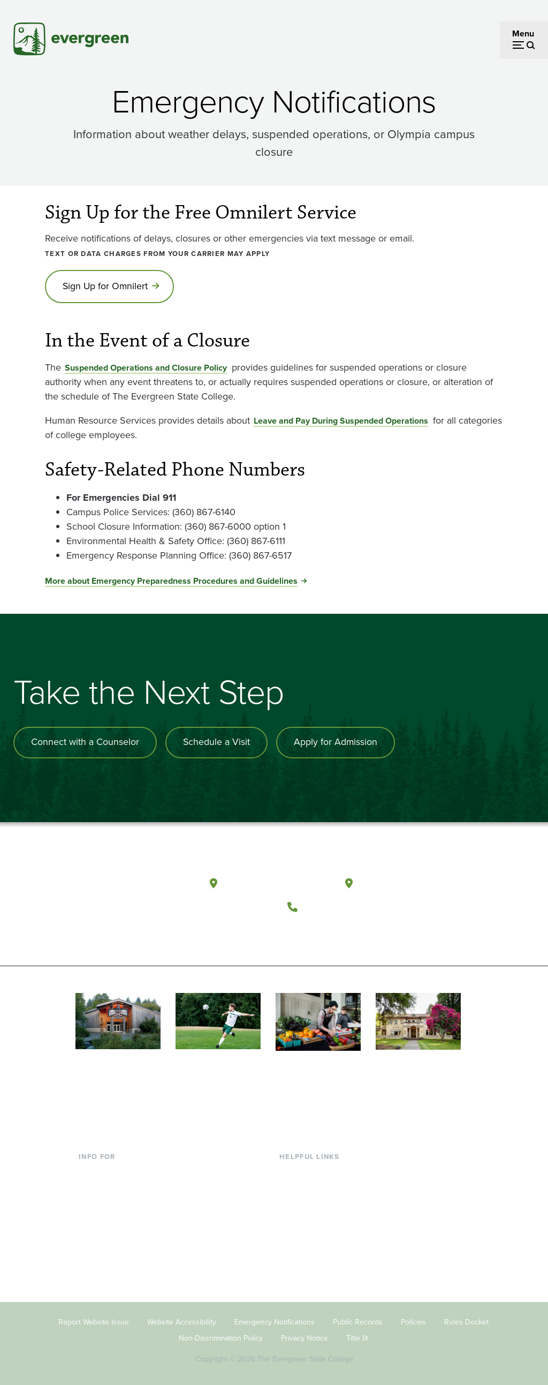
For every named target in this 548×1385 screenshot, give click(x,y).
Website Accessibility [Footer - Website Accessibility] (181, 1318)
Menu (523, 33)
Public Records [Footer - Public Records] (358, 1318)
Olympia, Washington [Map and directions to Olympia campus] (276, 882)
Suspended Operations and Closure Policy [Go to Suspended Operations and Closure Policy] (146, 368)
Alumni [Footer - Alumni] (92, 1257)
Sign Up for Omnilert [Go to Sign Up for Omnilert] (106, 286)
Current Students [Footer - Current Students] (110, 1170)
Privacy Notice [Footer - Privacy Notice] (304, 1335)
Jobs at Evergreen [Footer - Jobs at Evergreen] (313, 1274)
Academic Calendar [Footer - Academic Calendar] (316, 1239)
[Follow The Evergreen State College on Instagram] (344, 931)
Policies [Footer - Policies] (413, 1318)
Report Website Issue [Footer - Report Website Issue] (93, 1318)
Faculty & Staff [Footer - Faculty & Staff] (105, 1222)
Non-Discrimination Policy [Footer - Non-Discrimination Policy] (221, 1335)
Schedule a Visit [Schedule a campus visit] (218, 743)
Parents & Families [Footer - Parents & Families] (113, 1205)
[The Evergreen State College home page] (134, 885)
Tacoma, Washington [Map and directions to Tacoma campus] (410, 882)
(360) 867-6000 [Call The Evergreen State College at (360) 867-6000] (343, 905)
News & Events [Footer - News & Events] (307, 1257)
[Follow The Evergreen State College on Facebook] (300, 931)
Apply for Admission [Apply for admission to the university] (338, 743)
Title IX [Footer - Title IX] (357, 1335)
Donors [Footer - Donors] (92, 1239)
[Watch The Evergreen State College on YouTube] (322, 931)
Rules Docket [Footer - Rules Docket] (466, 1318)
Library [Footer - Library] (292, 1170)
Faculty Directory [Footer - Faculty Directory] (311, 1187)
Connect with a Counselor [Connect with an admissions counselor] (86, 743)
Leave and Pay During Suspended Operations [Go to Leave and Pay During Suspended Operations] (341, 421)
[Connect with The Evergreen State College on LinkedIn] (366, 931)
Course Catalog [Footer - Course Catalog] (308, 1222)
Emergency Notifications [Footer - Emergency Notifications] (274, 1318)
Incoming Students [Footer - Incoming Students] (114, 1187)
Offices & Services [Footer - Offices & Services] (313, 1205)
